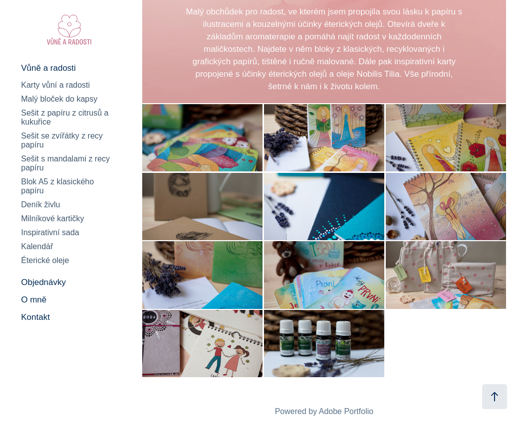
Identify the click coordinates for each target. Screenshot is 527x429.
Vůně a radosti (48, 68)
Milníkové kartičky (52, 218)
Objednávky (43, 282)
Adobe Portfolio (346, 411)
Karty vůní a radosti (55, 85)
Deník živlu (40, 204)
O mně (33, 299)
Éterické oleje (45, 260)
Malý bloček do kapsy (59, 99)
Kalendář (37, 246)
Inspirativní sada (50, 232)
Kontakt (35, 317)
